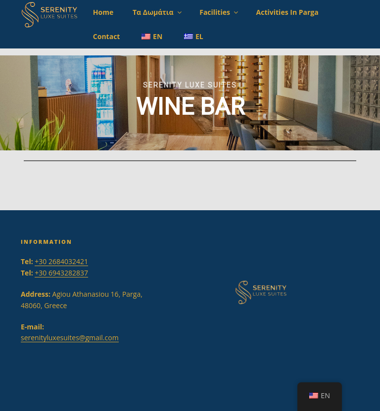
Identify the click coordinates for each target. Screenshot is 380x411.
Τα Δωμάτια (158, 12)
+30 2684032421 (61, 261)
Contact (106, 36)
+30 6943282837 (61, 272)
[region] (190, 102)
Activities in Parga (287, 12)
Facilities (219, 12)
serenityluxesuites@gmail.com (70, 337)
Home (103, 12)
